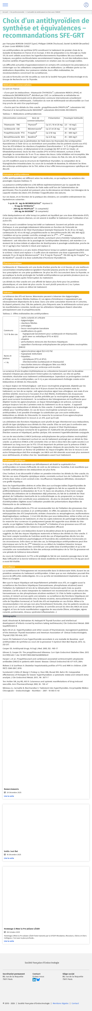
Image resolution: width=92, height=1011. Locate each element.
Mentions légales (61, 1003)
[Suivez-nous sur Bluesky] (38, 980)
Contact (75, 1003)
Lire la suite (9, 796)
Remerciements (11, 789)
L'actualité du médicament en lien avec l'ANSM (43, 12)
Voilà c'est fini (11, 851)
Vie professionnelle (17, 12)
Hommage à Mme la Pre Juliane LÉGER (22, 929)
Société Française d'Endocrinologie (31, 962)
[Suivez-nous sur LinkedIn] (34, 980)
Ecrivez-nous (38, 976)
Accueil (5, 12)
